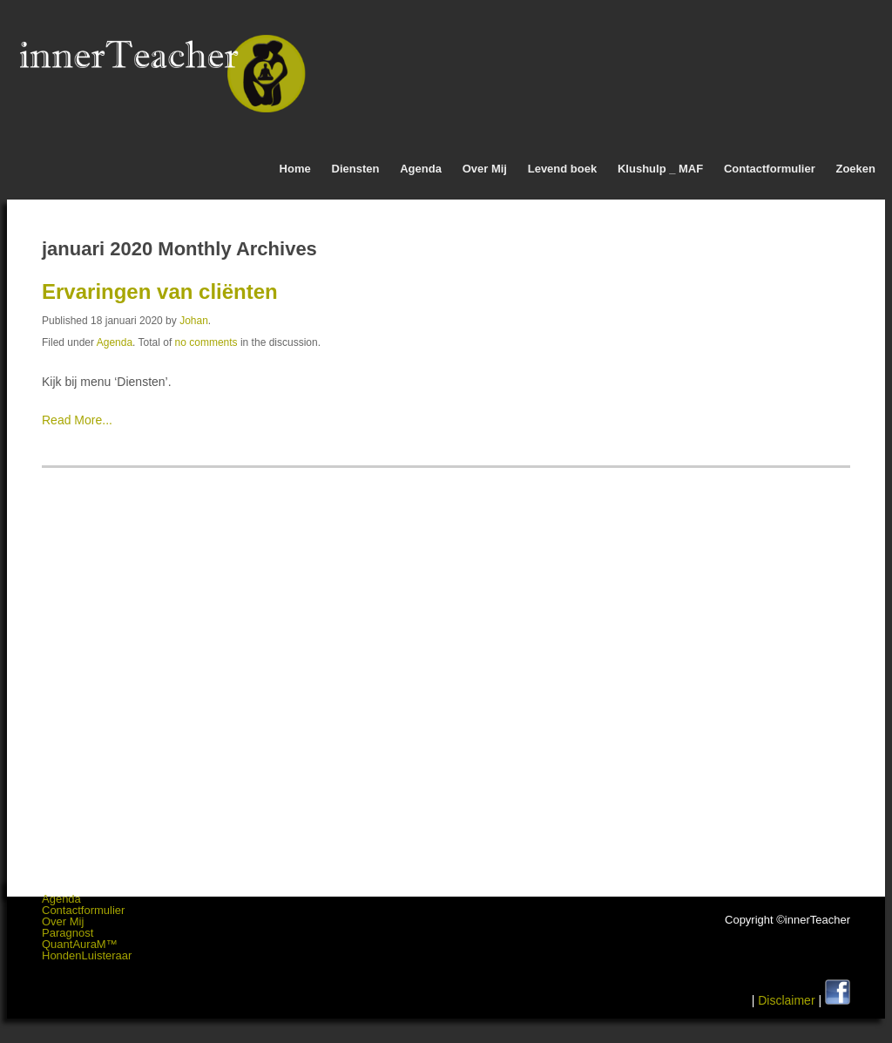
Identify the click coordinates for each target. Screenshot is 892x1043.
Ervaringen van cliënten (160, 291)
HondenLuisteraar (87, 955)
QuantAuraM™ (80, 944)
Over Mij (485, 168)
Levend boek (562, 168)
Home (295, 168)
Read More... (77, 420)
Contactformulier (769, 168)
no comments (206, 342)
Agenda (421, 168)
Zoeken (855, 168)
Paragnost (67, 932)
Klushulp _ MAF (660, 168)
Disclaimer (786, 1000)
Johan (193, 321)
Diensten (356, 168)
